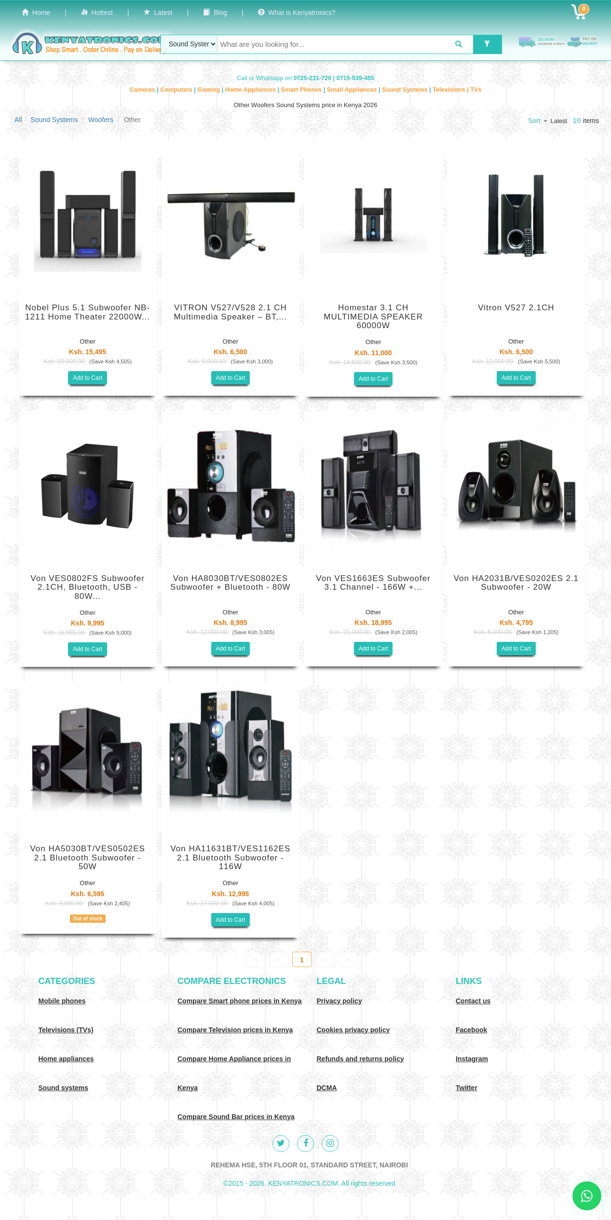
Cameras (143, 89)
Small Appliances (353, 89)
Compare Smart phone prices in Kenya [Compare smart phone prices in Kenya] (239, 1001)
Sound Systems (405, 89)
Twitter (466, 1088)
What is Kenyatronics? (297, 12)
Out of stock (87, 918)
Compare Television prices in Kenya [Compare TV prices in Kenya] (235, 1030)
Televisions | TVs (457, 89)
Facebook (471, 1030)
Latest (158, 12)
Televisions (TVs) (66, 1030)
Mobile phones (62, 1001)
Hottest (97, 12)
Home (36, 12)
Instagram (472, 1059)
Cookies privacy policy (353, 1030)
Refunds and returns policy (360, 1059)
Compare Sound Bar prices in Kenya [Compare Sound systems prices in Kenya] (236, 1117)
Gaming (209, 89)
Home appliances (66, 1059)
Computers (177, 89)
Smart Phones (302, 89)
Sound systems (63, 1088)
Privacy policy (339, 1001)
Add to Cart (87, 377)
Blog (215, 12)
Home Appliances (251, 89)
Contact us (473, 1001)
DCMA (327, 1088)
